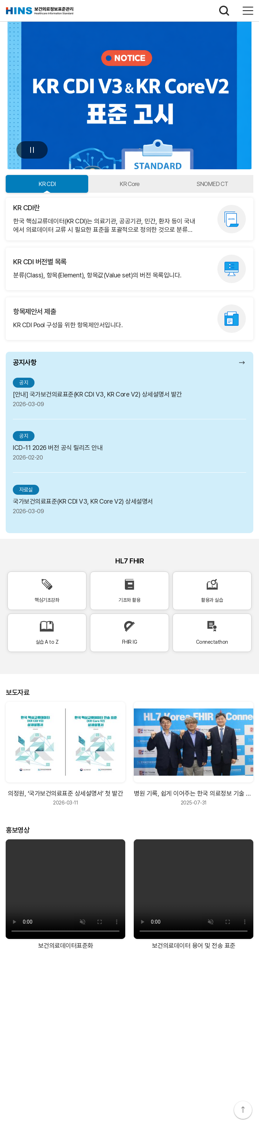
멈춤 (32, 150)
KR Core (129, 183)
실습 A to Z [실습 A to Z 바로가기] (47, 633)
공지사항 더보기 (242, 362)
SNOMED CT (212, 183)
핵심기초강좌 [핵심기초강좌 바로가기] (47, 591)
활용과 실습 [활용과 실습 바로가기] (212, 591)
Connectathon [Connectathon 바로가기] (212, 633)
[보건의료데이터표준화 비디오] (65, 889)
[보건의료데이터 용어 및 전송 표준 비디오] (193, 889)
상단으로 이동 (243, 1110)
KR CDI (47, 183)
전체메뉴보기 (248, 10)
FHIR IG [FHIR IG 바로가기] (129, 633)
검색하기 (224, 10)
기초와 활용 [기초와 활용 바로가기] (129, 591)
